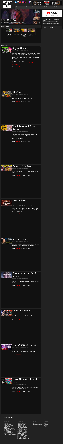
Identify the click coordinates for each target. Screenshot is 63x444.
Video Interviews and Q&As (10, 434)
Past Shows (26, 6)
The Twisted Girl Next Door (10, 429)
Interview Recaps (22, 423)
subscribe (18, 66)
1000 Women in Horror (24, 345)
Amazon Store (49, 23)
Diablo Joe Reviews (47, 6)
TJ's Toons (34, 421)
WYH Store (46, 423)
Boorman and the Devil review (24, 275)
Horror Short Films (22, 432)
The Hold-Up (6, 430)
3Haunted (6, 427)
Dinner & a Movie (36, 6)
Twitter (46, 425)
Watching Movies (22, 430)
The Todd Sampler (22, 437)
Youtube (46, 422)
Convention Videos (8, 433)
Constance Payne (21, 310)
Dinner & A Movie (22, 426)
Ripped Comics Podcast (9, 428)
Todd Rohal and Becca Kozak (24, 34)
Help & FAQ (20, 422)
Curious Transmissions (9, 422)
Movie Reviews (21, 424)
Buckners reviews (22, 436)
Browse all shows (21, 39)
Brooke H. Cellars (31, 33)
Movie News (21, 425)
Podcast (49, 21)
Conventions (34, 422)
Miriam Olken (19, 239)
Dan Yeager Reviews (22, 435)
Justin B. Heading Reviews (23, 438)
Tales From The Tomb (8, 425)
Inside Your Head (7, 431)
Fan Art (33, 423)
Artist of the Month (22, 427)
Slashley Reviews (22, 433)
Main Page (18, 6)
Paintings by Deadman (37, 424)
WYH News (20, 421)
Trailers (20, 428)
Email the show (55, 21)
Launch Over (6, 423)
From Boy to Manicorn (8, 432)
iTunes (44, 23)
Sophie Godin (9, 33)
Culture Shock (7, 426)
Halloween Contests (22, 429)
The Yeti (16, 33)
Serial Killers (19, 200)
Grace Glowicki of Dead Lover (24, 381)
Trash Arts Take (7, 424)
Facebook (46, 421)
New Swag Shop (56, 23)
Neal (28, 50)
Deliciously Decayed (22, 434)
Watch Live (45, 21)
